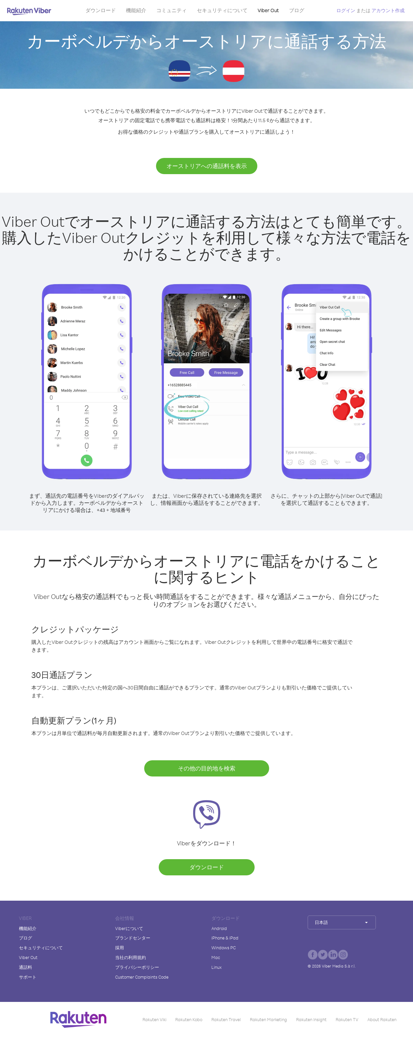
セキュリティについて (222, 10)
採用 (119, 947)
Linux (216, 967)
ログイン (345, 10)
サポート (27, 977)
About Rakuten (381, 1019)
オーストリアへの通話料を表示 (206, 165)
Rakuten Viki (154, 1019)
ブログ (296, 10)
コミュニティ (171, 10)
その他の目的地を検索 (206, 768)
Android (219, 928)
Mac (215, 957)
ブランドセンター (132, 937)
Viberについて (129, 928)
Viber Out (268, 10)
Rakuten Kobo (188, 1019)
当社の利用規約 (130, 957)
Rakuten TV (347, 1019)
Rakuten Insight (311, 1019)
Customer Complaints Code (142, 977)
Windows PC (223, 947)
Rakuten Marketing (268, 1019)
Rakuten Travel (226, 1019)
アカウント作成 (388, 10)
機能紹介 (136, 10)
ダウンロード (100, 10)
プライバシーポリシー (137, 967)
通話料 (25, 967)
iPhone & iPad (224, 937)
